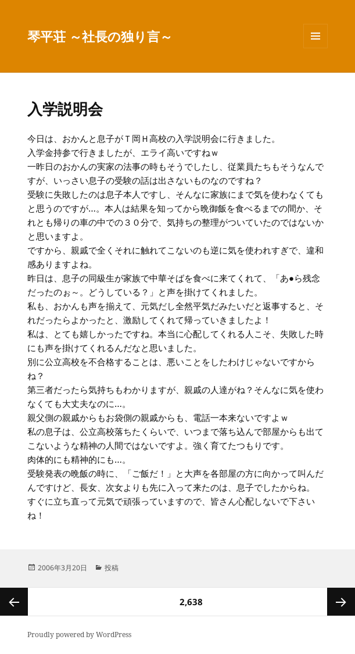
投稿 (112, 568)
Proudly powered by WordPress (79, 634)
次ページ (341, 602)
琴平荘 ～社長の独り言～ (100, 36)
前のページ (14, 602)
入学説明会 (65, 108)
